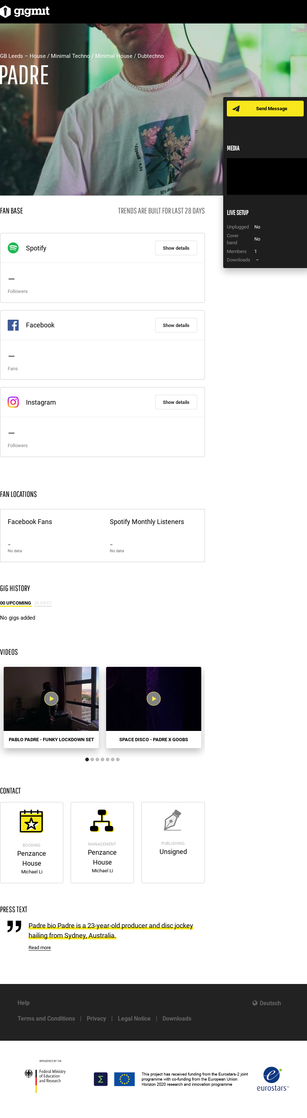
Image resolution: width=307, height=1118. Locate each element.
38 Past (43, 603)
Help (24, 1002)
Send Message (271, 108)
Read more (40, 947)
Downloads (176, 1018)
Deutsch (270, 1003)
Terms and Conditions (46, 1018)
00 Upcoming (16, 603)
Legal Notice (134, 1018)
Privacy (96, 1018)
